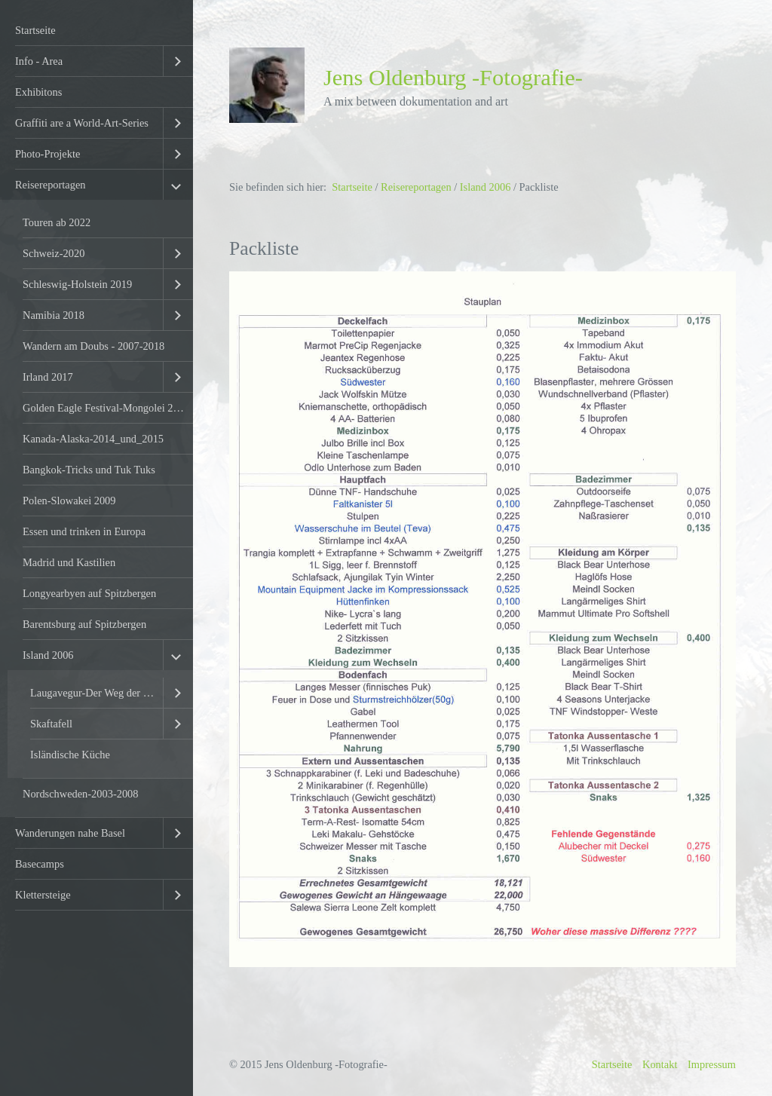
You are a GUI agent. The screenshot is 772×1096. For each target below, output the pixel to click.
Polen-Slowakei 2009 (69, 500)
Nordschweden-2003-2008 (80, 794)
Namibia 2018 (53, 315)
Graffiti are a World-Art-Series (82, 123)
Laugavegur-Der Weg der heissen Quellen (96, 693)
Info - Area (39, 61)
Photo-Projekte (47, 154)
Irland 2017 (48, 377)
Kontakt (659, 1064)
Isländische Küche (70, 755)
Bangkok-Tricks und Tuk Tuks (89, 470)
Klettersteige (43, 895)
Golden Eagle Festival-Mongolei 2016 (106, 408)
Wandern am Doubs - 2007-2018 (93, 346)
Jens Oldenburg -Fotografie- (453, 77)
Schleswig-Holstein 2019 (77, 284)
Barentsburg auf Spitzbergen (84, 624)
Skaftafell (51, 724)
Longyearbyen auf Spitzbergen (89, 593)
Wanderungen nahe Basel (70, 833)
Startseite (35, 30)
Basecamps (39, 864)
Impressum (712, 1064)
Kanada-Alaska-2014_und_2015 (93, 439)
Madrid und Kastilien (69, 562)
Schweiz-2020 (53, 253)
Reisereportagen (50, 185)
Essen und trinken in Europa (84, 531)
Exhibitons (38, 92)
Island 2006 (48, 655)
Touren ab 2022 (56, 222)
